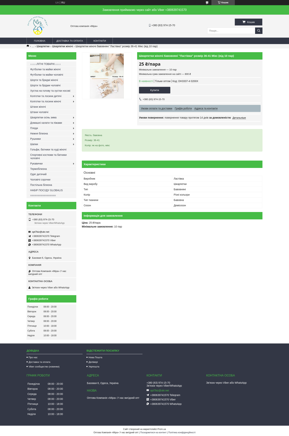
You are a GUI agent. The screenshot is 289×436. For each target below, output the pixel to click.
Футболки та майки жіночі (45, 69)
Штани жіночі (38, 106)
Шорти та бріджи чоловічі (45, 85)
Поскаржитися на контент (153, 432)
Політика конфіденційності (182, 432)
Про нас (33, 357)
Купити (154, 90)
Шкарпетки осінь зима (43, 117)
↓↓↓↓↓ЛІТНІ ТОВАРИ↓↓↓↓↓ (45, 63)
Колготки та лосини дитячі (45, 96)
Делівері (93, 362)
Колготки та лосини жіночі (45, 101)
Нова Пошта (95, 357)
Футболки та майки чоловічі (46, 74)
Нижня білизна (39, 133)
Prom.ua (162, 429)
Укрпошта (93, 366)
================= (43, 195)
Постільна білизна (41, 184)
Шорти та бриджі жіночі (44, 80)
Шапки (34, 144)
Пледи (34, 128)
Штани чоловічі (39, 112)
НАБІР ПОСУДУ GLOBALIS (46, 190)
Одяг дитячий (38, 174)
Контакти (99, 40)
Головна (39, 40)
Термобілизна (38, 168)
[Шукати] (258, 30)
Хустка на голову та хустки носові (50, 90)
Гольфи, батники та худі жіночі (48, 149)
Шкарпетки (43, 46)
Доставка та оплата (69, 40)
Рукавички (36, 163)
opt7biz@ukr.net (40, 231)
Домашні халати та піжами (46, 122)
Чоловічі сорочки (40, 179)
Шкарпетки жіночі (62, 46)
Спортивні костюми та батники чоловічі (48, 156)
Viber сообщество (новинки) (44, 366)
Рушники (35, 138)
